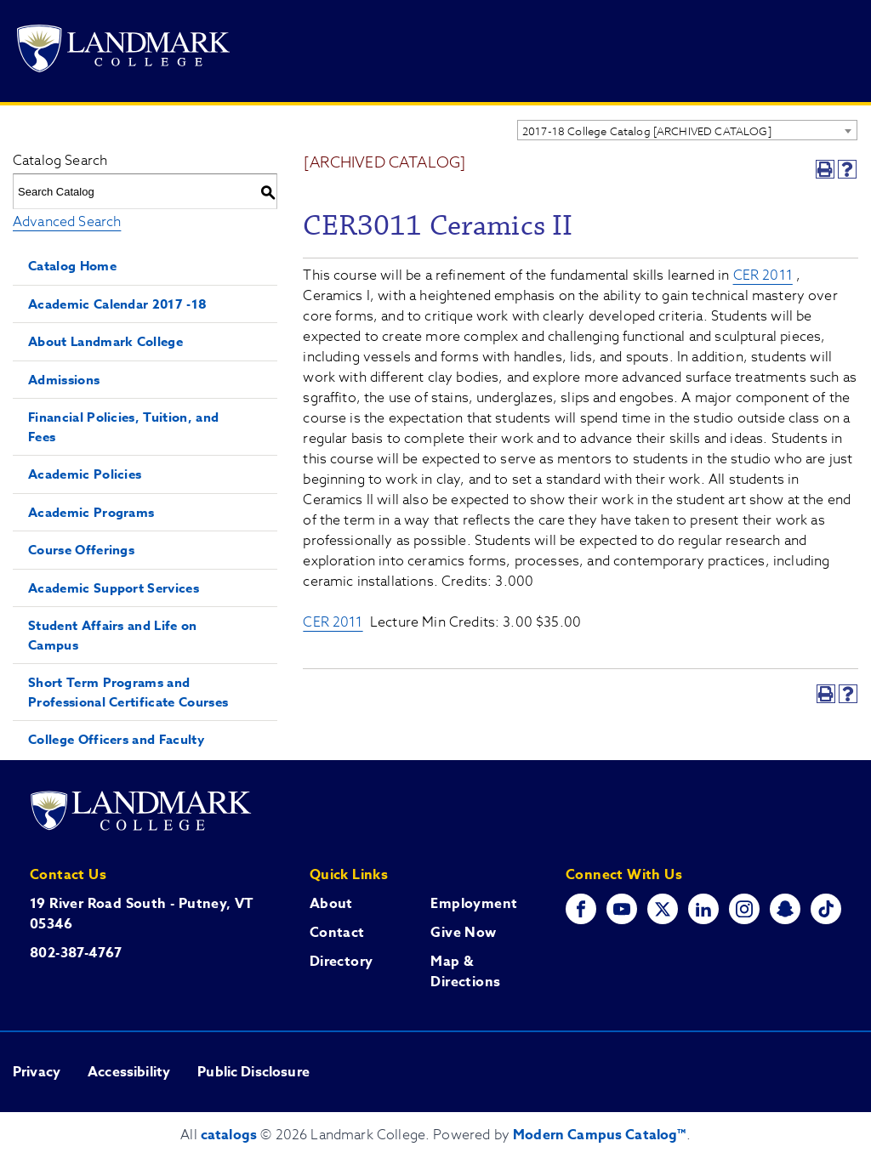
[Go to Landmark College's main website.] (123, 51)
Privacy (36, 1072)
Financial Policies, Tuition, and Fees (123, 427)
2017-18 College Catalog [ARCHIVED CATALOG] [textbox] (646, 131)
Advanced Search (67, 222)
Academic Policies (84, 474)
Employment (473, 904)
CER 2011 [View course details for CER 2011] (763, 275)
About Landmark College (105, 341)
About (331, 904)
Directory (341, 961)
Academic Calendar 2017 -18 (117, 304)
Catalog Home (72, 266)
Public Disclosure (253, 1072)
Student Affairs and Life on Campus (112, 635)
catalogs (229, 1135)
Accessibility (129, 1072)
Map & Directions (465, 971)
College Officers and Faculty (116, 739)
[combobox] (687, 130)
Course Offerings (81, 550)
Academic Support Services (113, 588)
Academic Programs (91, 512)
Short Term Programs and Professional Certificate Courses (128, 692)
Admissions (64, 380)
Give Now (463, 932)
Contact (337, 932)
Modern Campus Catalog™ (599, 1135)
